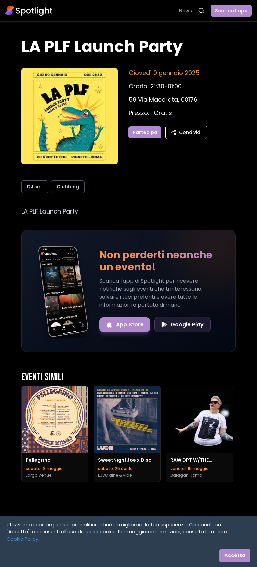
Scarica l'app (231, 10)
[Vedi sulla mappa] (162, 99)
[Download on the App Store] (124, 324)
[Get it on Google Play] (182, 324)
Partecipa (145, 132)
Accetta (234, 555)
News (185, 10)
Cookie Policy (22, 539)
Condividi (186, 132)
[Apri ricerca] (201, 10)
